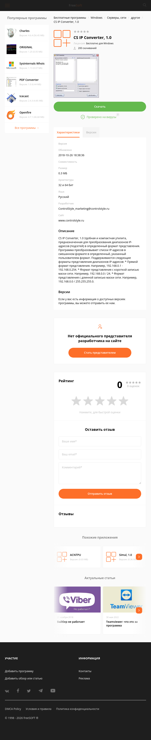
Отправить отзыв (100, 493)
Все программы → (27, 128)
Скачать (100, 106)
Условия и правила (38, 709)
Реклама (84, 678)
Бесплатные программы (70, 17)
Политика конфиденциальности (77, 709)
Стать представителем (100, 352)
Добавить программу (19, 671)
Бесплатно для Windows (99, 43)
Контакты (85, 671)
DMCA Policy (13, 709)
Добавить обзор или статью (23, 678)
